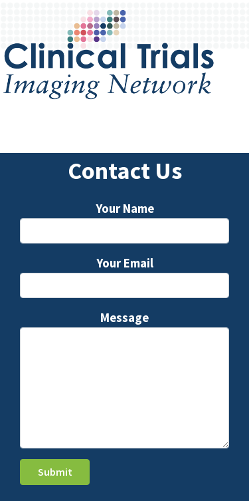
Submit (55, 471)
